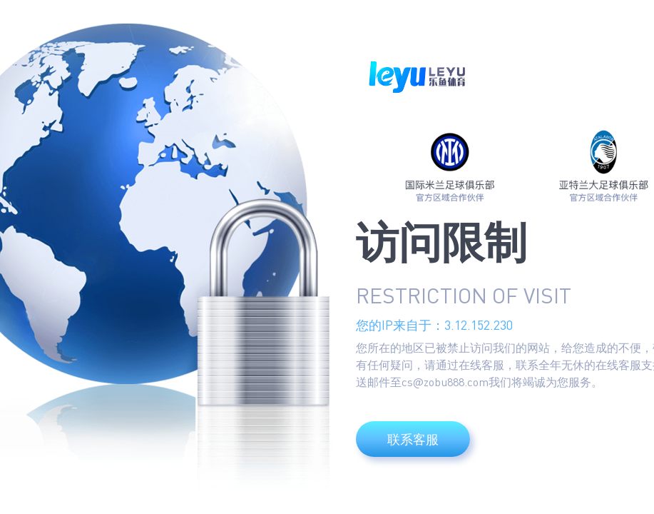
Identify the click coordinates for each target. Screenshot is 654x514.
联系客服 (413, 439)
